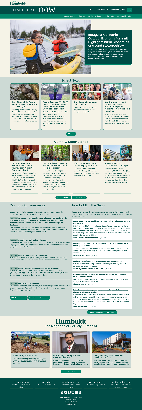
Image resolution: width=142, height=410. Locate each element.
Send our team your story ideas (21, 384)
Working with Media (124, 16)
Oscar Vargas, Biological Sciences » (32, 240)
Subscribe (81, 16)
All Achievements (18, 298)
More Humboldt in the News (102, 312)
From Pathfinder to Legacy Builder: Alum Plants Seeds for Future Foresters (55, 166)
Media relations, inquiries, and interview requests (120, 384)
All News (71, 134)
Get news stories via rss (46, 383)
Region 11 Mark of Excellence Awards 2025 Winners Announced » (98, 261)
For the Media (109, 16)
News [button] (92, 10)
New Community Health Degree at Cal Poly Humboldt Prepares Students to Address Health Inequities (117, 106)
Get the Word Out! (94, 16)
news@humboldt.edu (80, 216)
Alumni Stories (63, 197)
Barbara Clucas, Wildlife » (28, 283)
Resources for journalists (96, 383)
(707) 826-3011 (71, 404)
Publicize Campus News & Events (71, 384)
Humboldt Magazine (117, 10)
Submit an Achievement (39, 298)
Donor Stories (79, 197)
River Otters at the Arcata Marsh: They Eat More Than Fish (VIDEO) (24, 104)
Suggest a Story (69, 16)
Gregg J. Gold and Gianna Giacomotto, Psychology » (39, 268)
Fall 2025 (71, 371)
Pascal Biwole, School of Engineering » (33, 255)
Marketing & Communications (71, 397)
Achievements (102, 10)
